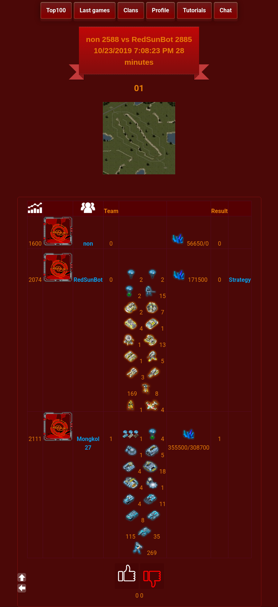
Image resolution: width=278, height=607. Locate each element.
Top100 (56, 10)
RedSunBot (87, 279)
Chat (226, 10)
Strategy (240, 279)
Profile (160, 10)
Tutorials (194, 10)
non (88, 243)
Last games (95, 10)
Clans (130, 10)
